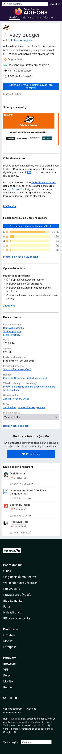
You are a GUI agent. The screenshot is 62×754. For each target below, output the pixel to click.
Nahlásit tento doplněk (16, 425)
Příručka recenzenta (16, 618)
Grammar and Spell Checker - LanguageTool (28, 492)
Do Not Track (19, 189)
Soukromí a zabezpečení (17, 369)
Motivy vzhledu (32, 17)
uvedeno (16, 718)
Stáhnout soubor (12, 94)
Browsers (9, 663)
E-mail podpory (11, 334)
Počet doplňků (13, 565)
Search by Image (20, 504)
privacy (41, 407)
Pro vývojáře (11, 588)
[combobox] (25, 4)
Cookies (31, 708)
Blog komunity (12, 600)
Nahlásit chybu (13, 612)
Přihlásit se (54, 4)
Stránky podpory (12, 331)
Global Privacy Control (43, 182)
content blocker (26, 407)
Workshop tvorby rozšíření (20, 582)
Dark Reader (17, 473)
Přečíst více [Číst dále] (9, 206)
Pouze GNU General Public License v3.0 (25, 378)
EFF (29, 172)
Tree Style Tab (19, 521)
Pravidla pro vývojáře (17, 594)
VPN (6, 669)
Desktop (9, 635)
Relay (7, 675)
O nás (7, 571)
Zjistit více (9, 305)
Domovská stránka (13, 328)
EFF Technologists (20, 40)
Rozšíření (14, 17)
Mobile (7, 641)
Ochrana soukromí (12, 708)
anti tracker (9, 407)
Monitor (8, 681)
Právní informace (12, 712)
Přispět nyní (31, 454)
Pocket (8, 687)
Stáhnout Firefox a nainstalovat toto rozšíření (31, 86)
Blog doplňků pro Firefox (19, 577)
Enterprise (10, 647)
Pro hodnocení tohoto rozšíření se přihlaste (31, 226)
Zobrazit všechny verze (16, 398)
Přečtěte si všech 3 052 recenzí (20, 256)
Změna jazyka (10, 742)
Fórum (7, 606)
